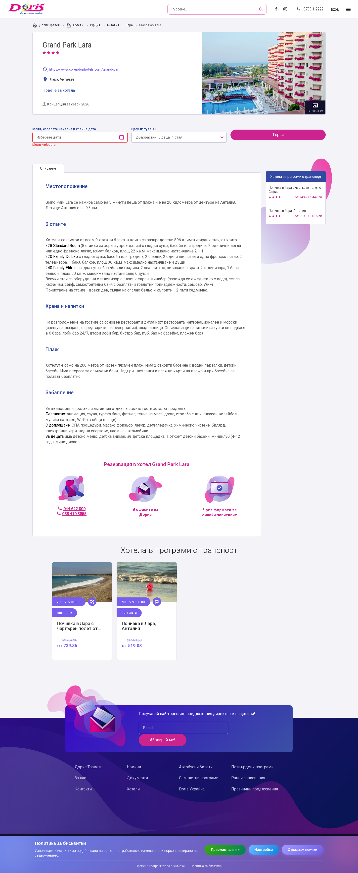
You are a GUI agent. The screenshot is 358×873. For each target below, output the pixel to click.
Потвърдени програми (252, 754)
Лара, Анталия (58, 79)
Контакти (83, 777)
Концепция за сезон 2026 (66, 104)
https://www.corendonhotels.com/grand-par (84, 69)
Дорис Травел (46, 25)
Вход (335, 9)
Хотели (75, 25)
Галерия (263, 73)
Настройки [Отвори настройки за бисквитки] (264, 850)
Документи (137, 766)
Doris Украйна (192, 777)
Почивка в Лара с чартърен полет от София (296, 190)
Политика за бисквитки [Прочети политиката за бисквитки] (206, 866)
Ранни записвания (248, 766)
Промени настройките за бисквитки (160, 866)
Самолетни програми (198, 766)
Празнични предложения (254, 777)
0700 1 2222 (310, 9)
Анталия (113, 25)
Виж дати (64, 613)
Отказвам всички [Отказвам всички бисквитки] (302, 850)
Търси (278, 134)
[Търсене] (261, 9)
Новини (134, 754)
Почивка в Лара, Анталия (287, 211)
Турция (95, 25)
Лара (130, 25)
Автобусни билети (196, 754)
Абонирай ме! (251, 728)
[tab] (48, 168)
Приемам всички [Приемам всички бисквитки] (225, 850)
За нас (80, 766)
